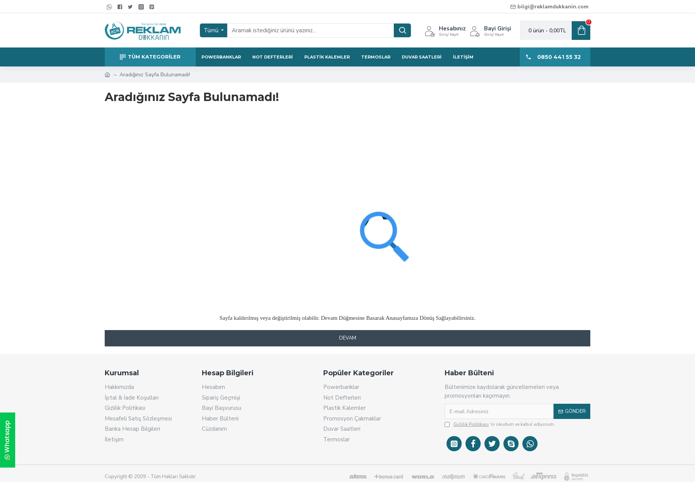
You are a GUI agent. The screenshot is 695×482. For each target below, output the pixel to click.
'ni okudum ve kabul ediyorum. (500, 424)
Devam (347, 338)
